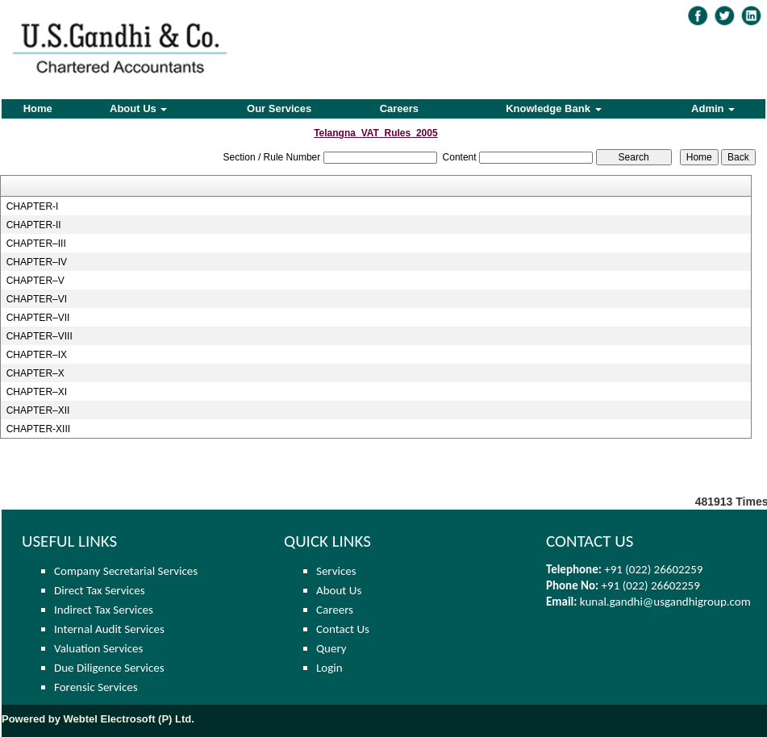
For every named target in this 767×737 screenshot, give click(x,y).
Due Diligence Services (109, 667)
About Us (138, 108)
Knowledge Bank (553, 108)
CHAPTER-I (32, 206)
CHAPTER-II (33, 225)
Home (37, 108)
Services (336, 571)
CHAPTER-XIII (38, 429)
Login (329, 667)
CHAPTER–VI (36, 299)
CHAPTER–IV (36, 262)
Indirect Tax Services (103, 609)
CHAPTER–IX (36, 354)
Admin (713, 108)
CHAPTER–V (35, 280)
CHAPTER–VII (38, 317)
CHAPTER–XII (38, 410)
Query (331, 648)
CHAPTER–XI (36, 392)
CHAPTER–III (36, 243)
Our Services (279, 108)
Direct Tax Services (99, 590)
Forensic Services (96, 687)
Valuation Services (98, 648)
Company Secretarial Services (126, 571)
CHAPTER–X (35, 373)
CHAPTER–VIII (39, 336)
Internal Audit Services (109, 629)
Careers (399, 108)
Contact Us (342, 629)
